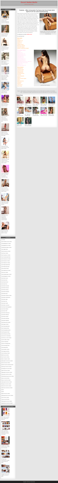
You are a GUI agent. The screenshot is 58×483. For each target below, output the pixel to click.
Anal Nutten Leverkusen (5, 305)
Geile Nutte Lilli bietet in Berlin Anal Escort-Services (4, 203)
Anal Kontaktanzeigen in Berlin (6, 274)
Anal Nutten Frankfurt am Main (6, 295)
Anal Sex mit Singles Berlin (5, 343)
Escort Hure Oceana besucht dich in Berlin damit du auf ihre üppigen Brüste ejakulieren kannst (4, 77)
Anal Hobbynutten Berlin (5, 266)
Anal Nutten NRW (4, 310)
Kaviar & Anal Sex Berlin (5, 378)
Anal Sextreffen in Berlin (5, 349)
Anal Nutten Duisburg (4, 289)
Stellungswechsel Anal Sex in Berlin (7, 395)
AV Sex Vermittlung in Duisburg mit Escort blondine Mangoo (4, 34)
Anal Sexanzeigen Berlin (5, 345)
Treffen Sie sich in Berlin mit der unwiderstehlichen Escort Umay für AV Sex (4, 119)
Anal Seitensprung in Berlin (5, 333)
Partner (2, 389)
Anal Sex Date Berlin (4, 341)
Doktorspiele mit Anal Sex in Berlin (7, 360)
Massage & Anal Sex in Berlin (6, 383)
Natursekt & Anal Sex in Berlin (6, 385)
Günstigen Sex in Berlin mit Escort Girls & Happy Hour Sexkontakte (5, 446)
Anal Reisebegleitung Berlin (5, 330)
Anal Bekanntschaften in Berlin (6, 247)
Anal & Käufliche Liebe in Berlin (6, 241)
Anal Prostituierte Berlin (5, 328)
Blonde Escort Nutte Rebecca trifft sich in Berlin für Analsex (4, 231)
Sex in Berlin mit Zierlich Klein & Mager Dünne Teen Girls (5, 418)
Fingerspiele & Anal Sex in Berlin (6, 372)
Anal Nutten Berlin (4, 280)
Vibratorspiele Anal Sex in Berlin (6, 401)
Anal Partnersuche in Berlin (5, 322)
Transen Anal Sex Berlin (5, 399)
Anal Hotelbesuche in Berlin (5, 270)
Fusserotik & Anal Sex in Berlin (6, 374)
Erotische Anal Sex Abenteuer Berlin (7, 364)
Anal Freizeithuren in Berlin (5, 255)
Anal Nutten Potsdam (4, 316)
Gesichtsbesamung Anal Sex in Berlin (7, 376)
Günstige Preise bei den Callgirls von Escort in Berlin (5, 475)
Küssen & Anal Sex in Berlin (6, 380)
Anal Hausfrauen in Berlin (5, 260)
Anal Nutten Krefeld (4, 303)
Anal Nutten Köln (4, 301)
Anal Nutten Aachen (4, 278)
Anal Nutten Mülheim (4, 308)
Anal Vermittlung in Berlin (5, 353)
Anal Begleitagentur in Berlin (6, 243)
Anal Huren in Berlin (4, 272)
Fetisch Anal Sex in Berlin (5, 370)
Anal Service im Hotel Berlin (6, 335)
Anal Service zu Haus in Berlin (6, 337)
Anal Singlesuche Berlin (5, 351)
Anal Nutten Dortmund (5, 287)
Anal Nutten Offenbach (5, 314)
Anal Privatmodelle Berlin (5, 326)
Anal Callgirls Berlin (4, 249)
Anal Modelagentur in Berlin (5, 276)
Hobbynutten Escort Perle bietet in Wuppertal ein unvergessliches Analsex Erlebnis (4, 217)
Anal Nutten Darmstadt (5, 285)
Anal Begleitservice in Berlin (6, 245)
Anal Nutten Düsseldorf (5, 291)
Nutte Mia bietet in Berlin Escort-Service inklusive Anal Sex (4, 104)
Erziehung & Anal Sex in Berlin (6, 366)
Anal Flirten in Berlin (4, 253)
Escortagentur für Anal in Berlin (6, 368)
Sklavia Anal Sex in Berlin (5, 393)
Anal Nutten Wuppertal (5, 320)
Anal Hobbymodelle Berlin (5, 264)
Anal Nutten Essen (4, 293)
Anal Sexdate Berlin (4, 347)
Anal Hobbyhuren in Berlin (5, 262)
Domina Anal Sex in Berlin (5, 362)
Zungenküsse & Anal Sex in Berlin (7, 403)
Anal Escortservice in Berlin (5, 251)
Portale (2, 391)
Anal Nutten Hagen (4, 299)
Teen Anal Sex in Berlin (5, 397)
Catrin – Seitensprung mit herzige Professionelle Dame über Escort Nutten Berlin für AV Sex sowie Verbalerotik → (38, 92)
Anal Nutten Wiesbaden (5, 318)
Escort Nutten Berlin (29, 2)
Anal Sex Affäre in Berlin (5, 339)
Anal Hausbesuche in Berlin (5, 258)
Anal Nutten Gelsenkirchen (5, 297)
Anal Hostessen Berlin (5, 268)
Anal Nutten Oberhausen (5, 312)
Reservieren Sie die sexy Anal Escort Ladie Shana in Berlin (5, 147)
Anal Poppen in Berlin (4, 324)
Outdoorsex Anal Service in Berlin (6, 387)
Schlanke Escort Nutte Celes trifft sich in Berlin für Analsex (5, 91)
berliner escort (29, 34)
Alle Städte (3, 239)
